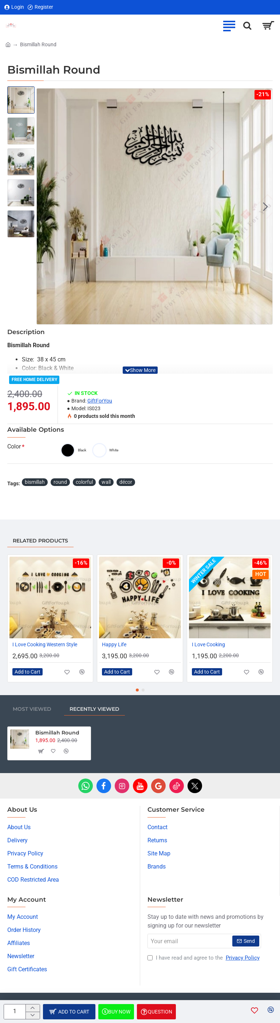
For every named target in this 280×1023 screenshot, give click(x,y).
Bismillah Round (57, 732)
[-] (32, 1015)
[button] (265, 206)
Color (14, 446)
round (60, 482)
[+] (32, 1008)
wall (106, 482)
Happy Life (114, 644)
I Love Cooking (208, 644)
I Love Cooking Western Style (44, 644)
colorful (84, 482)
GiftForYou (99, 401)
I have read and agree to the (204, 958)
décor (125, 482)
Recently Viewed (94, 709)
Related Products (40, 540)
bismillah (35, 482)
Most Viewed (32, 709)
